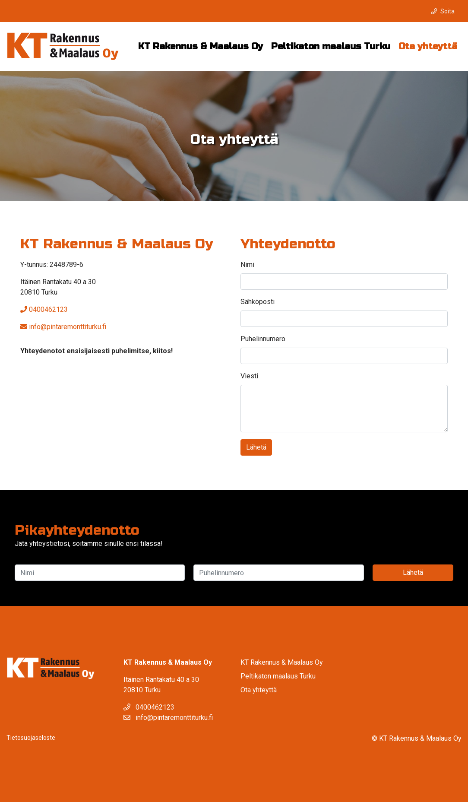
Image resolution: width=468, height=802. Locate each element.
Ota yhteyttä (427, 46)
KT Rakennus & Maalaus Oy (200, 46)
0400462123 (44, 309)
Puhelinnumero (262, 339)
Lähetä (256, 447)
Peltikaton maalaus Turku (330, 46)
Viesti (249, 376)
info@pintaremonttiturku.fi (63, 327)
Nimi (247, 264)
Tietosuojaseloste (30, 737)
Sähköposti (257, 302)
